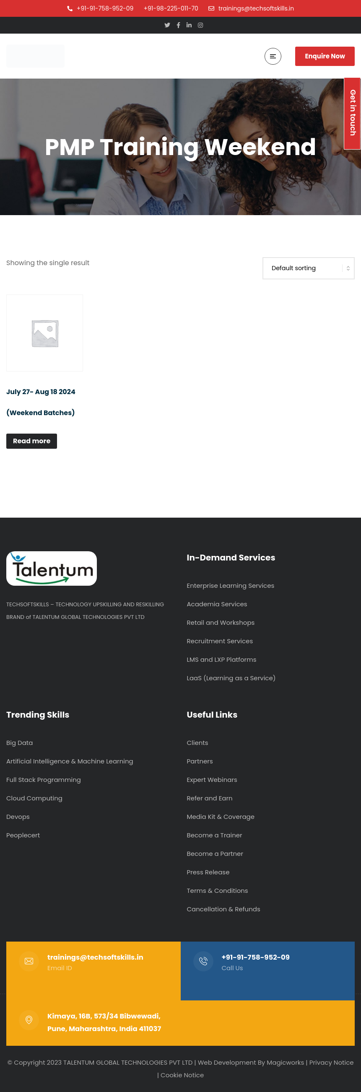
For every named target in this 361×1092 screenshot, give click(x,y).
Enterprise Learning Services (231, 585)
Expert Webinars (212, 779)
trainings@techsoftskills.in (95, 957)
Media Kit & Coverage (221, 816)
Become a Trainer (214, 835)
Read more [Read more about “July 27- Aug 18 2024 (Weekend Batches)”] (31, 441)
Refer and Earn (210, 798)
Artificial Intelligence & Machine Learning (69, 761)
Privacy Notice (331, 1062)
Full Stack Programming (43, 779)
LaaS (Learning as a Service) (231, 678)
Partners (200, 761)
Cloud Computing (34, 798)
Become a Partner (215, 853)
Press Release (208, 872)
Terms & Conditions (217, 890)
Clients (197, 742)
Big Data (19, 742)
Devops (18, 816)
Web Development (227, 1062)
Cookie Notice (182, 1075)
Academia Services (217, 604)
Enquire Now (325, 56)
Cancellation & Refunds (223, 909)
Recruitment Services (220, 641)
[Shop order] (308, 268)
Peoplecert (23, 835)
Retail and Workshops (221, 622)
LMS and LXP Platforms (222, 659)
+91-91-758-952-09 (256, 957)
